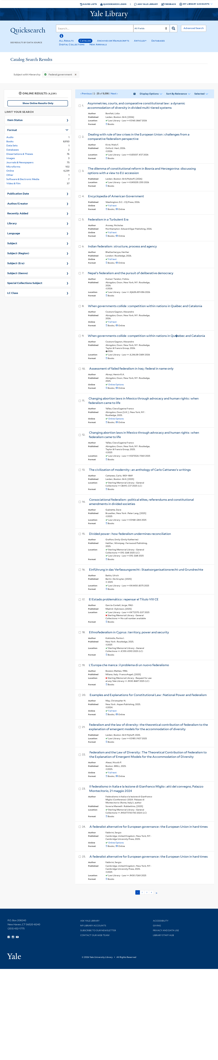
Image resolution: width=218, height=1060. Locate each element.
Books (9, 141)
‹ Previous (99, 93)
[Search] (94, 28)
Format (12, 130)
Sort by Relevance (176, 93)
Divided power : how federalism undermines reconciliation (130, 534)
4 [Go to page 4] (151, 892)
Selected (199, 93)
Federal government (58, 74)
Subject (12, 243)
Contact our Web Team (94, 935)
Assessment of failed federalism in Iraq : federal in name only (131, 368)
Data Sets (12, 145)
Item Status (15, 120)
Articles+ (140, 40)
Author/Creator (17, 203)
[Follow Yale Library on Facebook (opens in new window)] (9, 937)
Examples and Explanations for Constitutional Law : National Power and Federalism (148, 695)
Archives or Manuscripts (113, 40)
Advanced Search (193, 28)
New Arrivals (98, 44)
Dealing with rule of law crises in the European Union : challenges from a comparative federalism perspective (138, 137)
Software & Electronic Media (22, 179)
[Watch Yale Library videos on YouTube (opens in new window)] (17, 937)
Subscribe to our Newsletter (98, 930)
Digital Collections (72, 44)
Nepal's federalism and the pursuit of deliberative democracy (130, 273)
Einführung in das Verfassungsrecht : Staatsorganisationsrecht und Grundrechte (146, 569)
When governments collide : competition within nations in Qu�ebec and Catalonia (146, 336)
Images (10, 158)
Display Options (149, 93)
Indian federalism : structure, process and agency (122, 246)
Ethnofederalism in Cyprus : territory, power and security (129, 632)
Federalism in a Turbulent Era (108, 219)
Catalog (85, 40)
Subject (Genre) (17, 273)
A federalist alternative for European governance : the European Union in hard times (148, 826)
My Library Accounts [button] (194, 4)
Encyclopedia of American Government (116, 196)
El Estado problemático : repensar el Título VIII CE (124, 599)
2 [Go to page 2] (142, 892)
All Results (66, 40)
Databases (158, 40)
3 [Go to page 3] (146, 892)
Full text (112, 205)
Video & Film (13, 183)
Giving (157, 925)
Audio (9, 137)
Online (10, 170)
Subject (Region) (18, 253)
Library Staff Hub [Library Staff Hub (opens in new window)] (163, 935)
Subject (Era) (16, 263)
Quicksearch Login (113, 4)
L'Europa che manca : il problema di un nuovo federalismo (129, 665)
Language (13, 233)
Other (9, 175)
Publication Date (18, 193)
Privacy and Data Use (166, 930)
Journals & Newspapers (19, 162)
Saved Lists (88, 4)
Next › (114, 93)
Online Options (116, 384)
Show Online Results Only (38, 103)
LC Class (12, 293)
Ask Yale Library (146, 4)
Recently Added (17, 213)
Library (12, 223)
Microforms (13, 166)
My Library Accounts (93, 925)
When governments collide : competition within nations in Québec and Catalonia (145, 306)
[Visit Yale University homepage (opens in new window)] (14, 955)
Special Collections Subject (24, 283)
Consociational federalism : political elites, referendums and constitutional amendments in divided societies (141, 502)
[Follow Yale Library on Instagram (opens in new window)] (13, 937)
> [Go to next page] (156, 893)
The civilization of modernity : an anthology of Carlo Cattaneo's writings (140, 470)
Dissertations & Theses (19, 154)
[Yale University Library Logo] (109, 14)
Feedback (168, 4)
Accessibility (160, 921)
